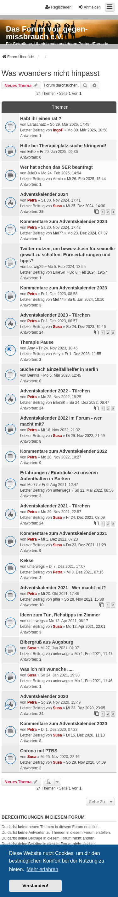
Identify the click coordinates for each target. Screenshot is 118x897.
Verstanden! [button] (35, 885)
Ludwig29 (35, 266)
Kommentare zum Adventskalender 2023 (63, 287)
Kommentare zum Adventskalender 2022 (63, 451)
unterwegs (61, 490)
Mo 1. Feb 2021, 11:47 (94, 654)
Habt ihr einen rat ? (40, 118)
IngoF (58, 130)
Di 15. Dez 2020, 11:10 (85, 735)
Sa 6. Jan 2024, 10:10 (85, 299)
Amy (31, 348)
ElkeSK (59, 272)
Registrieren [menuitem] (58, 7)
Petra (32, 200)
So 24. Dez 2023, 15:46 (86, 326)
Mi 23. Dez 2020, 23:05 (85, 708)
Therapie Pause (36, 342)
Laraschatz (36, 124)
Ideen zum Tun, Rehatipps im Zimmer (60, 614)
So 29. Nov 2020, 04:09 (86, 762)
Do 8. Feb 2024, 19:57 (88, 272)
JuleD (32, 173)
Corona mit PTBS (38, 750)
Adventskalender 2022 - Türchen (55, 390)
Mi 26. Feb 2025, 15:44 (86, 179)
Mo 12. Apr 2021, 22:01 (85, 626)
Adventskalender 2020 (44, 696)
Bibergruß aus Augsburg (46, 642)
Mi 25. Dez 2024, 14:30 (85, 206)
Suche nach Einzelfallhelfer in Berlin (59, 369)
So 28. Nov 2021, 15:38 (84, 599)
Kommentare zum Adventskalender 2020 (63, 723)
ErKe (31, 151)
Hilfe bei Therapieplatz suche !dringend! (63, 145)
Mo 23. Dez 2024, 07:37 (87, 233)
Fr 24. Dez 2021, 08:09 (85, 517)
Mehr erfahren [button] (42, 869)
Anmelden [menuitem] (89, 7)
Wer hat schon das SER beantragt (56, 167)
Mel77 (58, 233)
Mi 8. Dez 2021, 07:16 (84, 572)
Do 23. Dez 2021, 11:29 (86, 545)
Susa (57, 206)
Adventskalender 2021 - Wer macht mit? (63, 587)
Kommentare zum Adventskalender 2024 (63, 221)
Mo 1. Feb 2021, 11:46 (94, 681)
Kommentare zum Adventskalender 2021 (63, 533)
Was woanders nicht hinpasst (50, 73)
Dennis (33, 375)
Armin (58, 179)
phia (56, 599)
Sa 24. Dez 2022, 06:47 (89, 402)
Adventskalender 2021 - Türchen (55, 505)
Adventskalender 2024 (44, 194)
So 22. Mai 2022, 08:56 (94, 490)
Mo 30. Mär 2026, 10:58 (87, 130)
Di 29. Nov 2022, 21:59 (85, 435)
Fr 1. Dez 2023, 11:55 (83, 354)
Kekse (26, 560)
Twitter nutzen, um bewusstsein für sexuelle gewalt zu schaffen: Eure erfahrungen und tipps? (67, 254)
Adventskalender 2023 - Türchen (55, 315)
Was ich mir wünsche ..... (47, 669)
